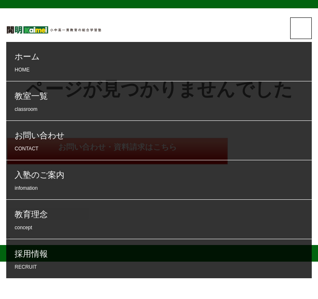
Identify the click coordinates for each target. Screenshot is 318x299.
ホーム (161, 63)
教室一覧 (161, 102)
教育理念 (161, 221)
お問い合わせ (161, 142)
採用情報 (161, 260)
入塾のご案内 (161, 181)
